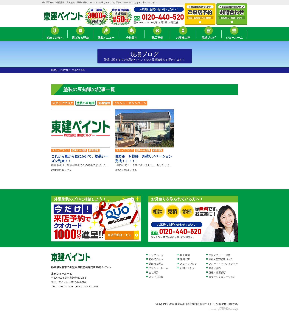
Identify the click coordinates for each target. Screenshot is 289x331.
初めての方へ (54, 34)
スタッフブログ (62, 103)
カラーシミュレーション (222, 276)
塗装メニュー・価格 (220, 255)
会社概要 (154, 272)
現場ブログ (209, 34)
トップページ (156, 255)
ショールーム (234, 34)
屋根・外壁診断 (217, 272)
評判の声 (185, 259)
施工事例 (157, 34)
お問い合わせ (187, 268)
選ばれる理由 (80, 34)
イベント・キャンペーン (130, 103)
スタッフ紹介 (156, 276)
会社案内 (131, 34)
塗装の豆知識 (85, 103)
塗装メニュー (106, 34)
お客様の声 (183, 34)
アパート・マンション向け (223, 263)
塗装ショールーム (158, 268)
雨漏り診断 (215, 268)
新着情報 (104, 103)
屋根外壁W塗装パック (221, 259)
